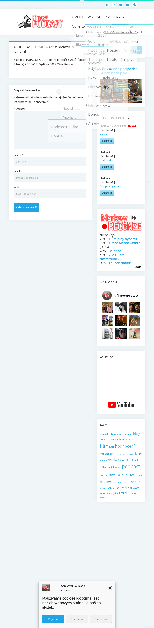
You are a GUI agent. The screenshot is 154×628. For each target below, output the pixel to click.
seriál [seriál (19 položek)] (102, 488)
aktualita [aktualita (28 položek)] (104, 434)
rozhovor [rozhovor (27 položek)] (118, 482)
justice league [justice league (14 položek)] (128, 454)
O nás (111, 26)
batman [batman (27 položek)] (128, 434)
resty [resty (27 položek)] (139, 475)
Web (16, 187)
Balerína (114, 251)
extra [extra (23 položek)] (130, 439)
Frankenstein (107, 160)
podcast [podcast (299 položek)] (131, 466)
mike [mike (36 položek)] (103, 467)
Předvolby (100, 619)
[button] (110, 588)
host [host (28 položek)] (110, 453)
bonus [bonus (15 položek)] (102, 439)
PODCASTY (97, 17)
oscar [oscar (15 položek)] (118, 467)
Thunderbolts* (120, 263)
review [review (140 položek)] (106, 481)
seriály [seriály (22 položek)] (108, 488)
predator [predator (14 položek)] (103, 475)
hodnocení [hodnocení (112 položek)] (125, 446)
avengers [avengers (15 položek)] (119, 434)
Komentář (19, 108)
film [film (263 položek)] (104, 445)
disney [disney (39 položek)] (122, 439)
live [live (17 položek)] (126, 459)
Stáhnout (107, 141)
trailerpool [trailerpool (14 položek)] (132, 493)
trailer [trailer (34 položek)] (123, 493)
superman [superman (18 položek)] (105, 493)
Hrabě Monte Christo (124, 243)
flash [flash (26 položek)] (112, 446)
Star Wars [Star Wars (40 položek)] (132, 488)
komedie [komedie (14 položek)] (103, 460)
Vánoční (104, 134)
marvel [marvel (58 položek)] (134, 459)
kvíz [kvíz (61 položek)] (121, 459)
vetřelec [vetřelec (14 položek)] (103, 497)
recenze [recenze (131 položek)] (128, 474)
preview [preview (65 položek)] (114, 474)
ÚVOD (77, 17)
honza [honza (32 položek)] (104, 453)
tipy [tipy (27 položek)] (112, 493)
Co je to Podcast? (86, 26)
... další (137, 267)
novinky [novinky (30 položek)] (111, 467)
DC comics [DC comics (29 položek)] (111, 439)
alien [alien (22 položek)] (112, 434)
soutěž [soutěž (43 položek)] (121, 488)
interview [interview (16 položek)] (118, 454)
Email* (17, 171)
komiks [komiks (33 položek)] (112, 459)
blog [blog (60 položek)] (136, 433)
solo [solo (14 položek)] (114, 488)
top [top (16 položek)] (117, 493)
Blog (118, 17)
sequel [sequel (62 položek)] (136, 482)
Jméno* (18, 155)
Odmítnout (77, 619)
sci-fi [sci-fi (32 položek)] (127, 482)
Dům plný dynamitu (110, 186)
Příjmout (53, 619)
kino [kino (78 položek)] (138, 453)
